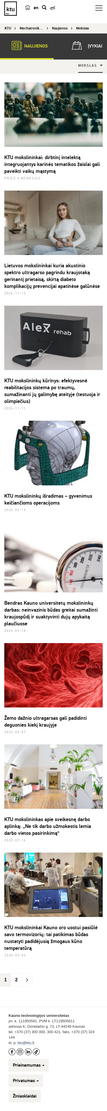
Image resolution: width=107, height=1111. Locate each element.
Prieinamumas (29, 1065)
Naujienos (27, 45)
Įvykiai (86, 45)
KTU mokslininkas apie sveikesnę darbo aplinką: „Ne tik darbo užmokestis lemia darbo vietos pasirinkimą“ (47, 826)
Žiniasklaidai (25, 1096)
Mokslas (87, 66)
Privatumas (26, 1081)
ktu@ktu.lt (26, 1043)
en (36, 8)
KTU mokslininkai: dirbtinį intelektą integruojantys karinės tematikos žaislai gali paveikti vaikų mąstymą (52, 164)
